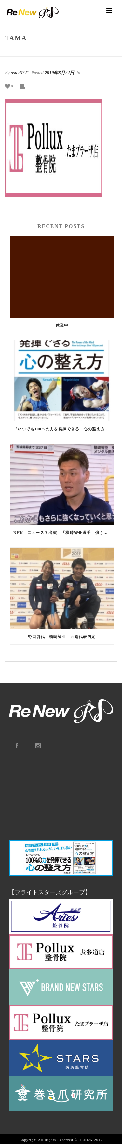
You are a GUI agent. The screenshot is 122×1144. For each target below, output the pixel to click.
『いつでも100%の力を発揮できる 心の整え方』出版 (63, 429)
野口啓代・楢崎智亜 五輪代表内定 (62, 636)
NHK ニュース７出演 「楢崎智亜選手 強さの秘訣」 (63, 532)
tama (61, 52)
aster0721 (20, 72)
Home (47, 52)
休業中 (62, 325)
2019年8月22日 (59, 72)
